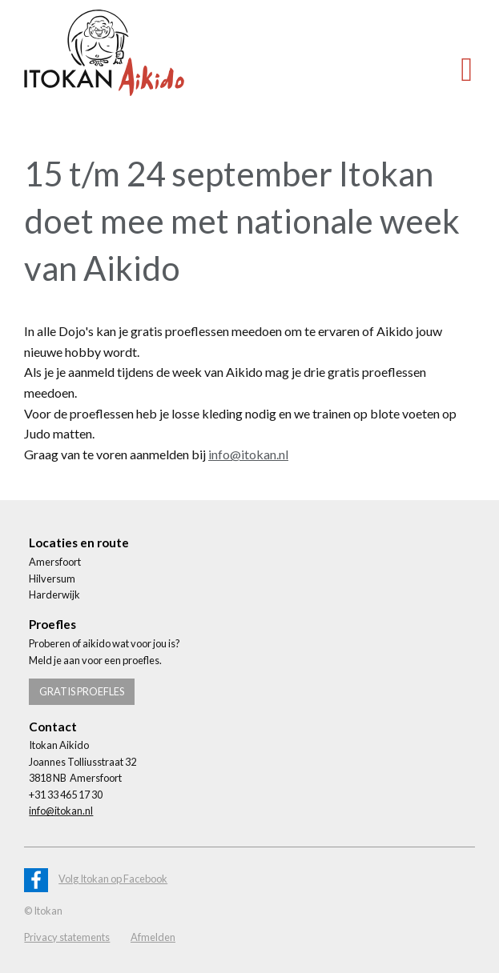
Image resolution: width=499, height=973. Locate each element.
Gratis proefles (81, 691)
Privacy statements (67, 937)
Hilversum (52, 578)
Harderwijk (54, 594)
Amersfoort (55, 561)
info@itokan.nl (248, 454)
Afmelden (153, 937)
